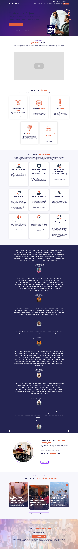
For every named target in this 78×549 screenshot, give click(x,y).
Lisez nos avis (44, 462)
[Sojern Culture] (18, 494)
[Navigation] (14, 3)
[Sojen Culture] (59, 494)
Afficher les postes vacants (16, 24)
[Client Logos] (39, 257)
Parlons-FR (66, 3)
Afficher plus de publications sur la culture (39, 513)
